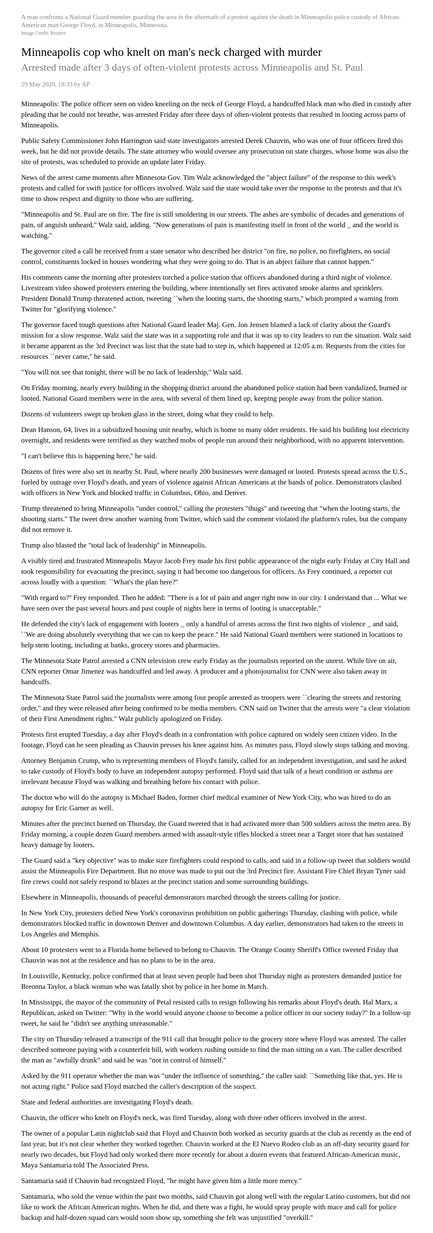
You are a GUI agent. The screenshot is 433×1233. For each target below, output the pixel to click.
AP (86, 84)
